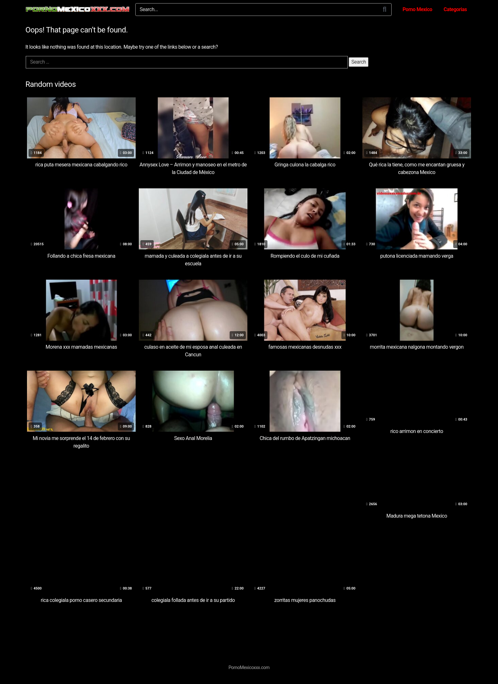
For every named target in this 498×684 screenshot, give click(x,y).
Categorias (455, 9)
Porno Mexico (417, 9)
